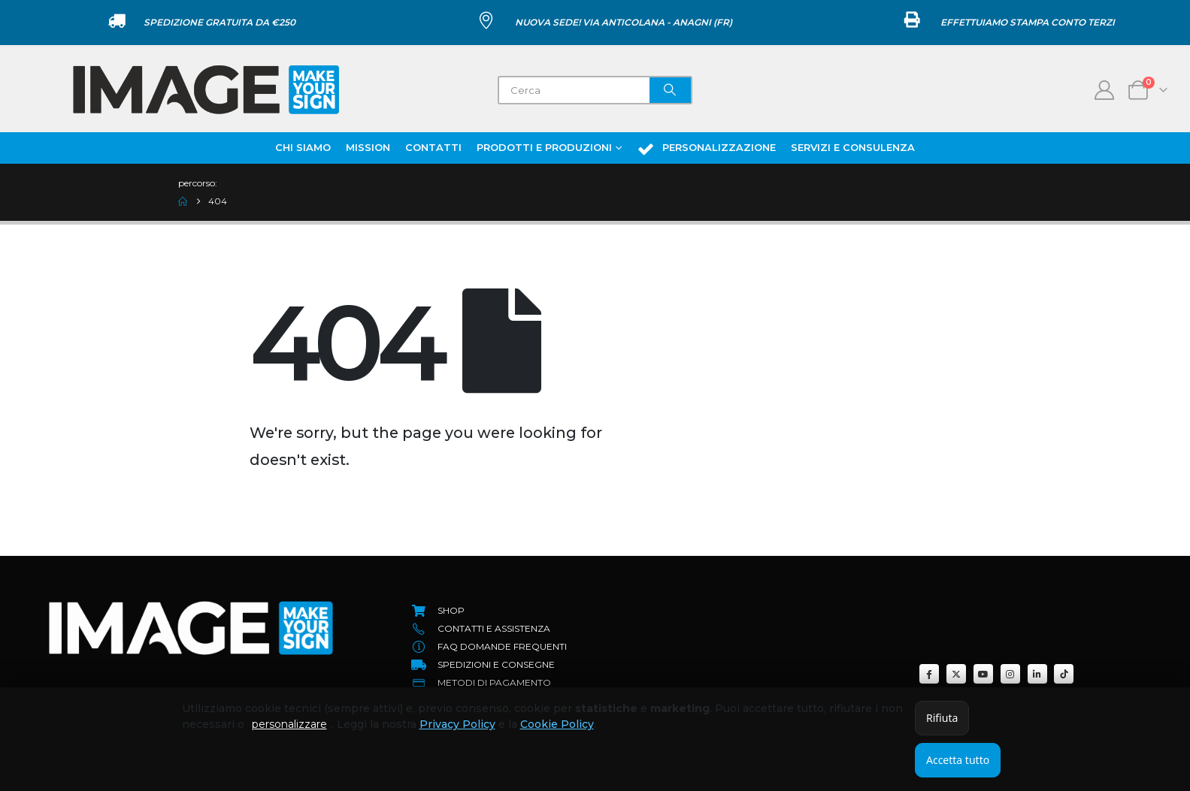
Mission (368, 147)
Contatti (433, 147)
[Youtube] (983, 674)
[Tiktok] (1063, 674)
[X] (956, 674)
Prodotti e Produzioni (544, 147)
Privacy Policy (457, 724)
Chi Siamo (303, 147)
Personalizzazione (706, 149)
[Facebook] (929, 674)
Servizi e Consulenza (853, 147)
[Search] (671, 90)
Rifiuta (942, 718)
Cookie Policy (557, 724)
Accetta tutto (957, 760)
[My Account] (1104, 90)
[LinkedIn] (1037, 674)
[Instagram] (1010, 674)
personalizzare (289, 724)
